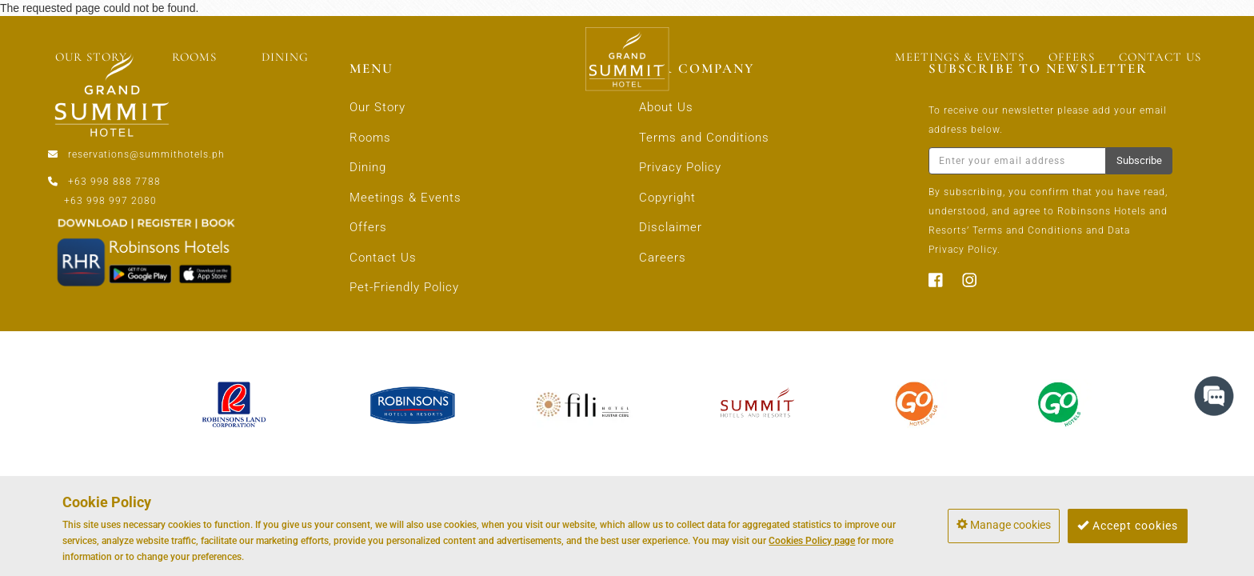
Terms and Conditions (704, 137)
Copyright (667, 197)
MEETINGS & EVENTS (959, 57)
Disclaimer (670, 227)
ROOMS (194, 57)
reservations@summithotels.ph (146, 154)
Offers (368, 227)
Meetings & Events (405, 197)
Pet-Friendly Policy (404, 287)
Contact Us (383, 257)
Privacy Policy (680, 167)
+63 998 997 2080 (110, 200)
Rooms (370, 137)
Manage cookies (1003, 524)
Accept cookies (1127, 525)
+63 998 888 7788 (114, 181)
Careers (662, 257)
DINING (285, 57)
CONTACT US (1160, 57)
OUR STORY (91, 57)
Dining (367, 167)
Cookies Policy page (812, 540)
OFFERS (1071, 57)
